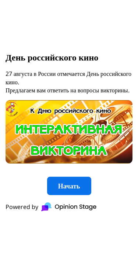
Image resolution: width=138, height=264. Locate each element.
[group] (69, 132)
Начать (69, 186)
